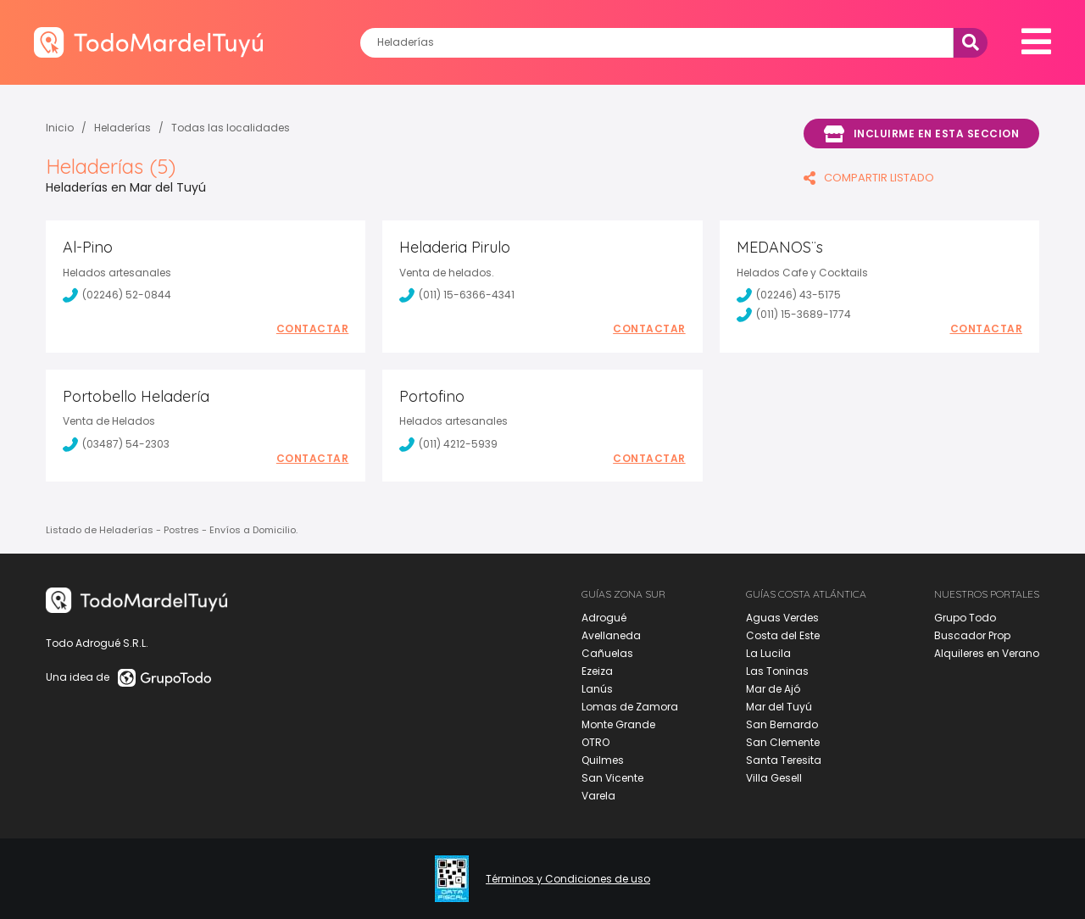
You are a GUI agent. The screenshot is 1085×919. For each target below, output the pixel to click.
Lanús (597, 689)
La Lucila (768, 653)
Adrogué (603, 617)
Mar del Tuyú (779, 706)
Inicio (60, 127)
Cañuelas (607, 653)
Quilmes (602, 760)
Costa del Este (783, 635)
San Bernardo (782, 724)
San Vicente (612, 778)
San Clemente (783, 742)
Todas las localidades (230, 127)
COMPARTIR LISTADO (869, 178)
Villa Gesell (774, 778)
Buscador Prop (972, 635)
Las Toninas (777, 671)
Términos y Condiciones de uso (568, 879)
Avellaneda (611, 635)
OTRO (595, 742)
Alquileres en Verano (986, 653)
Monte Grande (618, 724)
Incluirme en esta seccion (921, 133)
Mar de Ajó (773, 689)
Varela (598, 795)
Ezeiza (597, 671)
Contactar (312, 329)
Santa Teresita (783, 760)
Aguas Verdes (782, 617)
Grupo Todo (965, 617)
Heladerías (122, 127)
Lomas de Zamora (629, 706)
